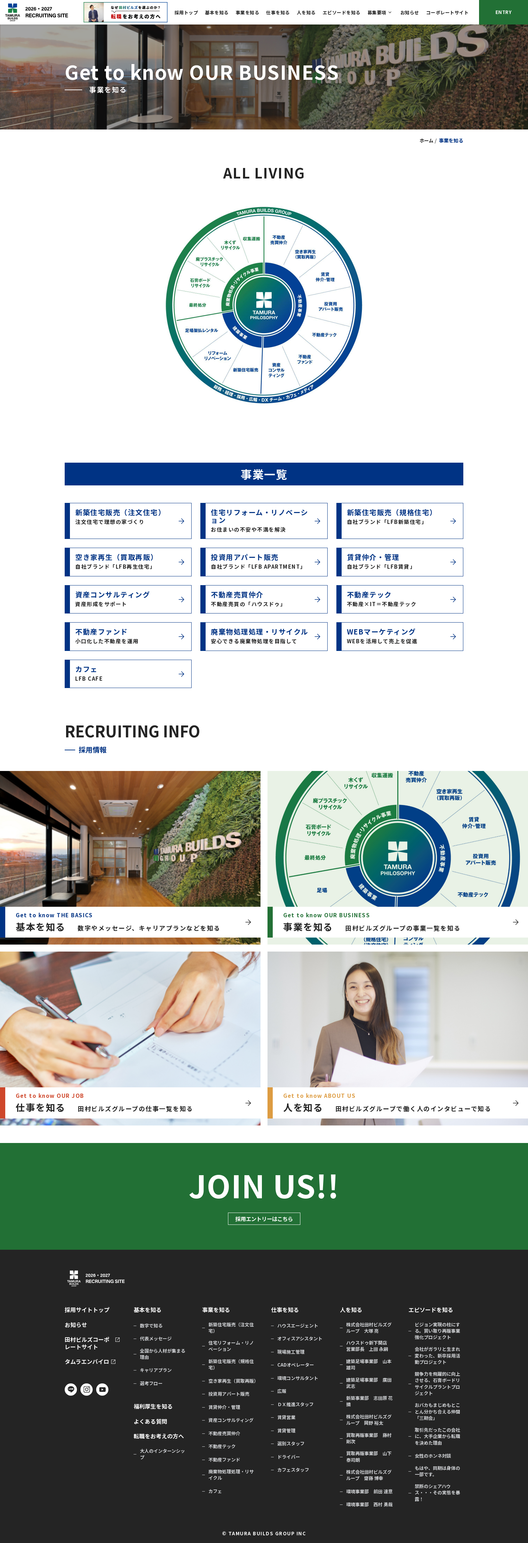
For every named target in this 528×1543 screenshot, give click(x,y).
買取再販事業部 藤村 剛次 (369, 1438)
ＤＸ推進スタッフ (295, 1404)
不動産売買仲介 (224, 1433)
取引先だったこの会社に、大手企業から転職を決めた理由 (437, 1436)
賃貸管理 (286, 1431)
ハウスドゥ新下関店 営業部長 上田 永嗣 (369, 1346)
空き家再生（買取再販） (232, 1381)
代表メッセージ (156, 1338)
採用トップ (186, 12)
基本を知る (217, 12)
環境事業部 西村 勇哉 (369, 1504)
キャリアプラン (156, 1370)
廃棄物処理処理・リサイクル (231, 1474)
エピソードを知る (342, 12)
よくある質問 (150, 1421)
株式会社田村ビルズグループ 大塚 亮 (369, 1327)
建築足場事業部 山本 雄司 (369, 1364)
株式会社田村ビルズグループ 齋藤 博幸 (369, 1475)
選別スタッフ (291, 1443)
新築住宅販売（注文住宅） (231, 1327)
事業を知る (247, 12)
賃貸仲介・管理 (224, 1407)
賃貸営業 (286, 1417)
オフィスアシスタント (299, 1338)
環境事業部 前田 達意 (369, 1491)
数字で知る (151, 1326)
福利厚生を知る (153, 1406)
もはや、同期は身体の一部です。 (437, 1471)
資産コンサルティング (231, 1420)
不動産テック (222, 1446)
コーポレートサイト (447, 12)
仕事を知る (278, 12)
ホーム (426, 140)
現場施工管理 (291, 1352)
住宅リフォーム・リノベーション (231, 1346)
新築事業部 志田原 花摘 (369, 1401)
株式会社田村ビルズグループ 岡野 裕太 (369, 1420)
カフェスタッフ (293, 1470)
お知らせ (409, 12)
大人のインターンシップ (162, 1454)
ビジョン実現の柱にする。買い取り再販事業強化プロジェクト (437, 1330)
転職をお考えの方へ (159, 1436)
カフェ (215, 1491)
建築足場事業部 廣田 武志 (369, 1383)
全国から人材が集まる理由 (162, 1354)
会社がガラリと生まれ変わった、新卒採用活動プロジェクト (437, 1355)
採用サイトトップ (87, 1309)
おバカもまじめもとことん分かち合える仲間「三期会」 (437, 1411)
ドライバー (288, 1457)
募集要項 (377, 12)
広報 (281, 1391)
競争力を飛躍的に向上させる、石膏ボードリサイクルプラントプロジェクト (437, 1383)
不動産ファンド (224, 1460)
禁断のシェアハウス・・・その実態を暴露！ (437, 1492)
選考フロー (151, 1383)
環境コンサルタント (297, 1378)
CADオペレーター (295, 1365)
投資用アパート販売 (228, 1394)
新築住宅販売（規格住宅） (231, 1364)
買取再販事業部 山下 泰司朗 (369, 1456)
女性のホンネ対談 (433, 1456)
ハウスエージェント (297, 1326)
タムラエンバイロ (87, 1361)
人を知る (306, 12)
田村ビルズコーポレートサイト (87, 1343)
